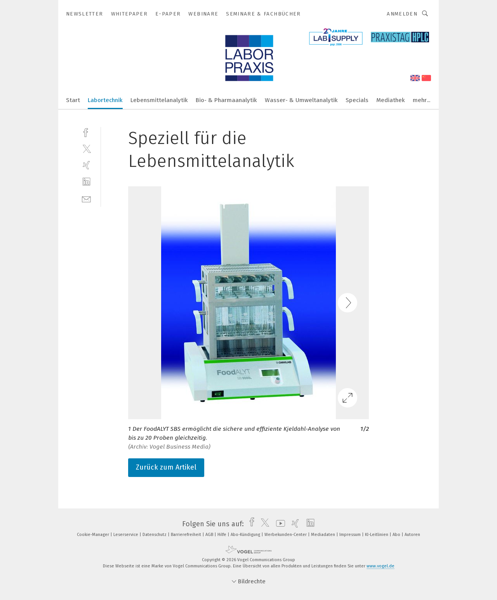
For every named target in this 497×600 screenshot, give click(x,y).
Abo (397, 534)
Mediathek (390, 100)
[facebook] (86, 132)
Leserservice (126, 534)
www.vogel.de (380, 566)
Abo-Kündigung (246, 534)
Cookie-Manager (93, 534)
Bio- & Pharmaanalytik (226, 100)
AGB (209, 534)
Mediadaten (323, 534)
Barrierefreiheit (186, 534)
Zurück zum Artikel (166, 467)
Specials (357, 100)
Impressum (350, 534)
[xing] (86, 165)
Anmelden (402, 13)
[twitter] (86, 148)
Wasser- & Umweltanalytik (301, 100)
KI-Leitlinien (377, 534)
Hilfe (222, 534)
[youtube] (278, 524)
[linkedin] (86, 182)
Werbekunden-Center (286, 534)
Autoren (412, 534)
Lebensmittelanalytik (159, 100)
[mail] (86, 198)
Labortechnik (105, 100)
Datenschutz (155, 534)
